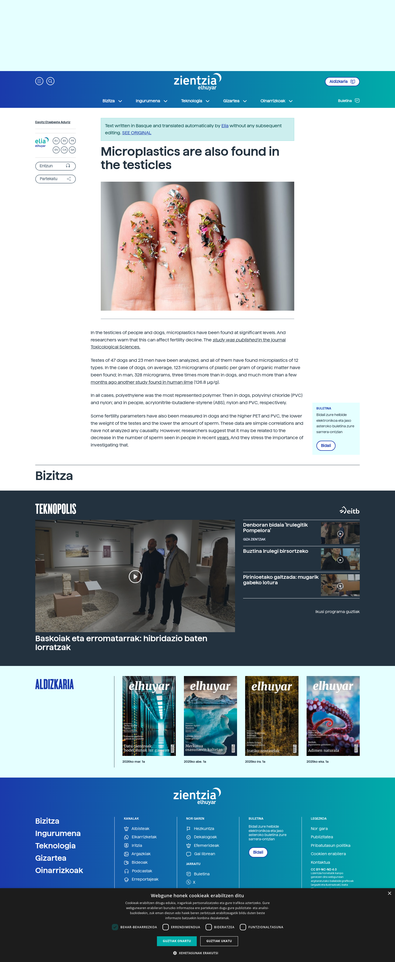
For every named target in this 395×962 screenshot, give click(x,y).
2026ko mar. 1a (133, 761)
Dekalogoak (201, 837)
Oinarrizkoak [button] (276, 101)
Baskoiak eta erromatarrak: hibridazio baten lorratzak (121, 643)
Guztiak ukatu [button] (219, 941)
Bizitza (47, 820)
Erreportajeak (141, 879)
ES (64, 140)
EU (56, 140)
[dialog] (197, 925)
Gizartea (51, 857)
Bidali (326, 445)
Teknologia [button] (195, 101)
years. (223, 437)
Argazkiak (137, 854)
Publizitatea (322, 837)
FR (72, 140)
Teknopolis (55, 508)
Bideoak (136, 862)
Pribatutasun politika (330, 845)
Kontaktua (320, 862)
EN (56, 149)
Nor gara (319, 828)
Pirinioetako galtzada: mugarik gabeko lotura (281, 580)
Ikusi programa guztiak (337, 611)
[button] (39, 80)
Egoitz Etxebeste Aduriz (52, 122)
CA (64, 149)
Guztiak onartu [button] (177, 941)
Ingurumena (58, 833)
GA (72, 149)
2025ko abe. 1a (195, 761)
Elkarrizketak (140, 837)
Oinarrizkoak (59, 870)
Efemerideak (202, 845)
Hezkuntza (200, 828)
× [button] (389, 893)
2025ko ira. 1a (255, 761)
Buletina (349, 100)
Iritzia (133, 845)
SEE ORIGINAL (136, 132)
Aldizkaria (342, 81)
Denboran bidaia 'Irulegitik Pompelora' (275, 527)
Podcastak (138, 871)
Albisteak (136, 828)
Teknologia (55, 845)
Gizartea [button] (235, 101)
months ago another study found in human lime (142, 382)
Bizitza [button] (113, 101)
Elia (224, 125)
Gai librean (200, 854)
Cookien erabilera (328, 853)
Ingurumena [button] (152, 101)
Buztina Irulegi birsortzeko (275, 551)
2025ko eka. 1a (317, 761)
